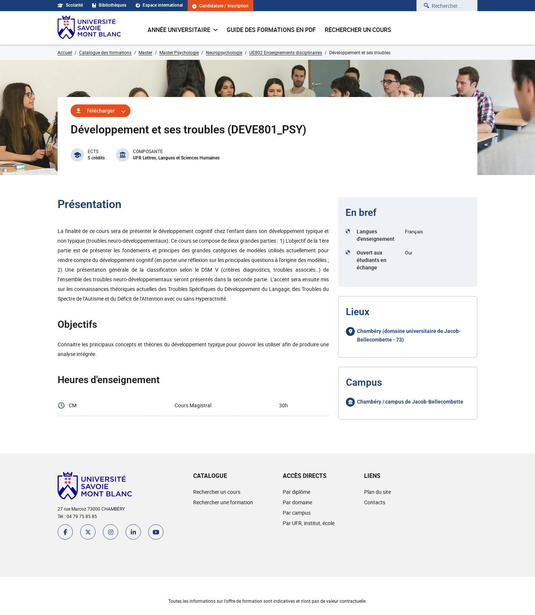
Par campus (297, 512)
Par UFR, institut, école (308, 523)
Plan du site (377, 491)
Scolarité (70, 5)
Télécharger (100, 110)
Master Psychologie (179, 52)
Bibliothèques (109, 5)
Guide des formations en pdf (271, 30)
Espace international (159, 5)
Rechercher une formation (223, 502)
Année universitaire (182, 30)
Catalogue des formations (105, 52)
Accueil (65, 52)
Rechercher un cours (358, 30)
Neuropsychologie (224, 52)
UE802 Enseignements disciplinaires (285, 52)
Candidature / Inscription (220, 6)
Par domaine (297, 502)
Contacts (374, 502)
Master (145, 52)
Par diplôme (296, 491)
